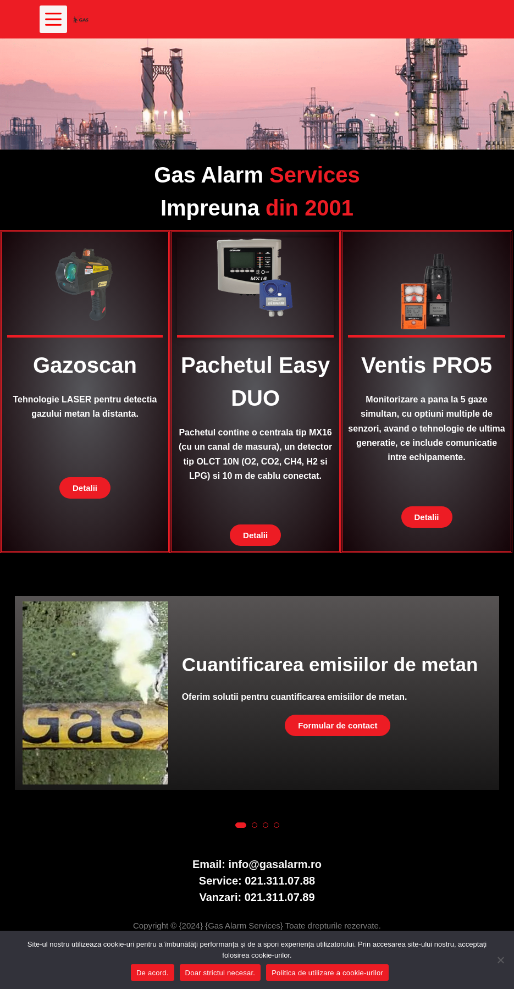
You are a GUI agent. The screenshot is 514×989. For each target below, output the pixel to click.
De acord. (152, 973)
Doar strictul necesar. (220, 973)
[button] (240, 825)
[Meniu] (53, 19)
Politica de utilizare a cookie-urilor (327, 973)
